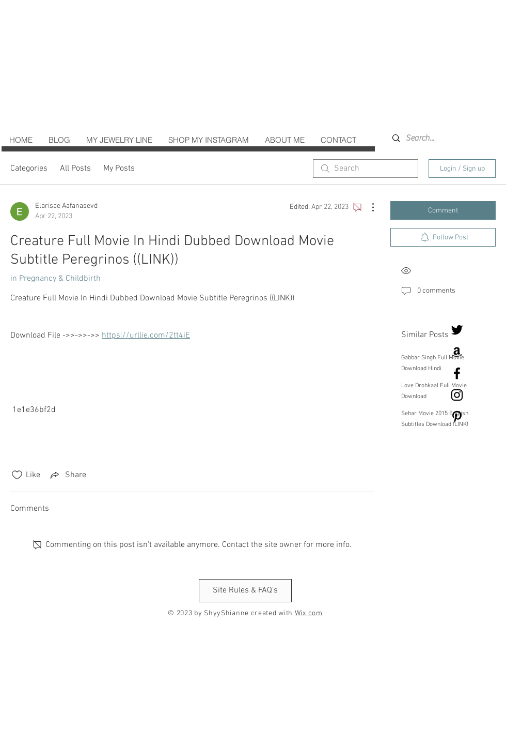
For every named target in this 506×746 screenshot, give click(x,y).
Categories (29, 168)
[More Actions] (367, 207)
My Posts (119, 168)
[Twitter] (457, 330)
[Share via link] (67, 475)
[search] (365, 168)
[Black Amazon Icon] (457, 351)
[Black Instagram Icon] (457, 395)
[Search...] (434, 138)
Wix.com (309, 613)
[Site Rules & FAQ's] (245, 590)
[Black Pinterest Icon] (457, 416)
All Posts (75, 168)
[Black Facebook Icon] (457, 373)
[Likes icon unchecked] (17, 475)
